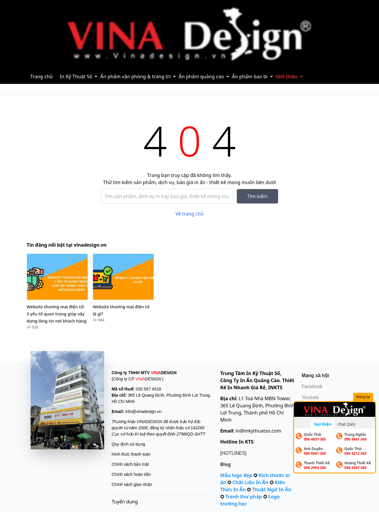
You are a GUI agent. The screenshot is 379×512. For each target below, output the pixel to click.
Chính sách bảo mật (130, 464)
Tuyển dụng (125, 501)
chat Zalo (346, 424)
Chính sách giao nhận (132, 484)
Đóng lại (363, 397)
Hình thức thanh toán (131, 454)
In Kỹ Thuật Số (76, 76)
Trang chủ (41, 76)
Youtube (310, 397)
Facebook (312, 386)
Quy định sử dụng (128, 444)
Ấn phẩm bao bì (249, 76)
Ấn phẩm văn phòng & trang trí (135, 76)
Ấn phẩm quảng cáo (201, 76)
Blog (225, 464)
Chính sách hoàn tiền (131, 474)
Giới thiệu (287, 76)
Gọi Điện (323, 424)
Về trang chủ (190, 213)
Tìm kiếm (257, 196)
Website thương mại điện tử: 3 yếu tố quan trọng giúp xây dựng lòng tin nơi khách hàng (56, 314)
